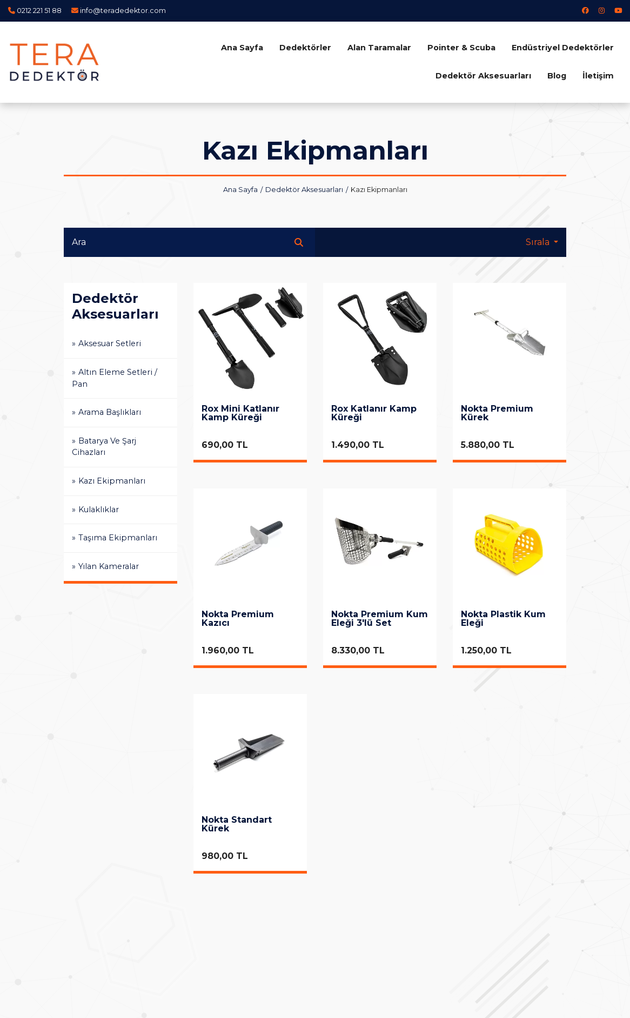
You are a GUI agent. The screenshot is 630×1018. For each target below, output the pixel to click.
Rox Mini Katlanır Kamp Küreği (240, 413)
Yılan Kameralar (108, 566)
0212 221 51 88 (39, 10)
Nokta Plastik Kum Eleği (503, 619)
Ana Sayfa (242, 47)
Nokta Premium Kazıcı (238, 619)
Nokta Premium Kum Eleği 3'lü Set (379, 619)
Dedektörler (305, 47)
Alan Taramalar (379, 47)
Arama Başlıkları (109, 412)
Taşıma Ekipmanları (117, 538)
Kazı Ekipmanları (111, 481)
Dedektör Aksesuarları (483, 76)
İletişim (598, 76)
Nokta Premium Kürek (497, 413)
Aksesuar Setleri (109, 343)
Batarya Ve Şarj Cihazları (104, 447)
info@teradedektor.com (123, 10)
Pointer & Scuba (461, 47)
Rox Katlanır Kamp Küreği (374, 413)
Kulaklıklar (98, 509)
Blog (556, 76)
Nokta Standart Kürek (237, 825)
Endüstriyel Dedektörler (563, 47)
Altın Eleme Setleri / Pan (114, 378)
